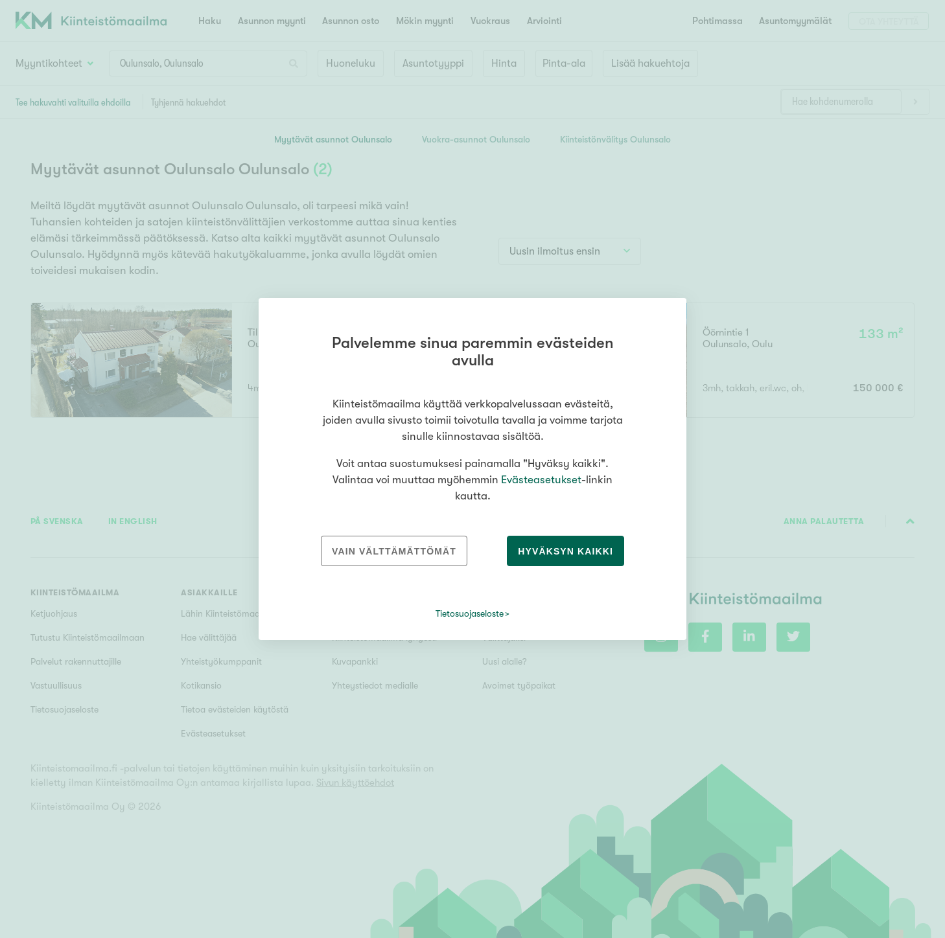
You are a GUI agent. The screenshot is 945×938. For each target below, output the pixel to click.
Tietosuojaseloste (470, 613)
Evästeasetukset (541, 480)
